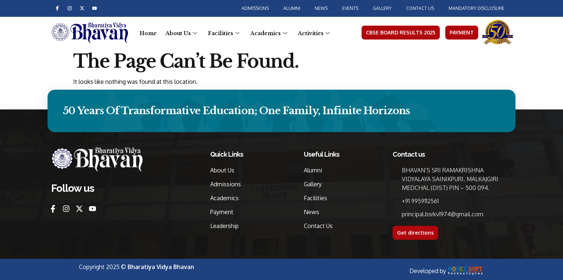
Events (350, 8)
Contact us (420, 8)
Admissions (255, 8)
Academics (268, 33)
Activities (314, 33)
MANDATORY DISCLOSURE (477, 8)
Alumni (291, 8)
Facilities (223, 33)
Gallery (382, 8)
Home (148, 33)
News (321, 8)
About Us (181, 33)
